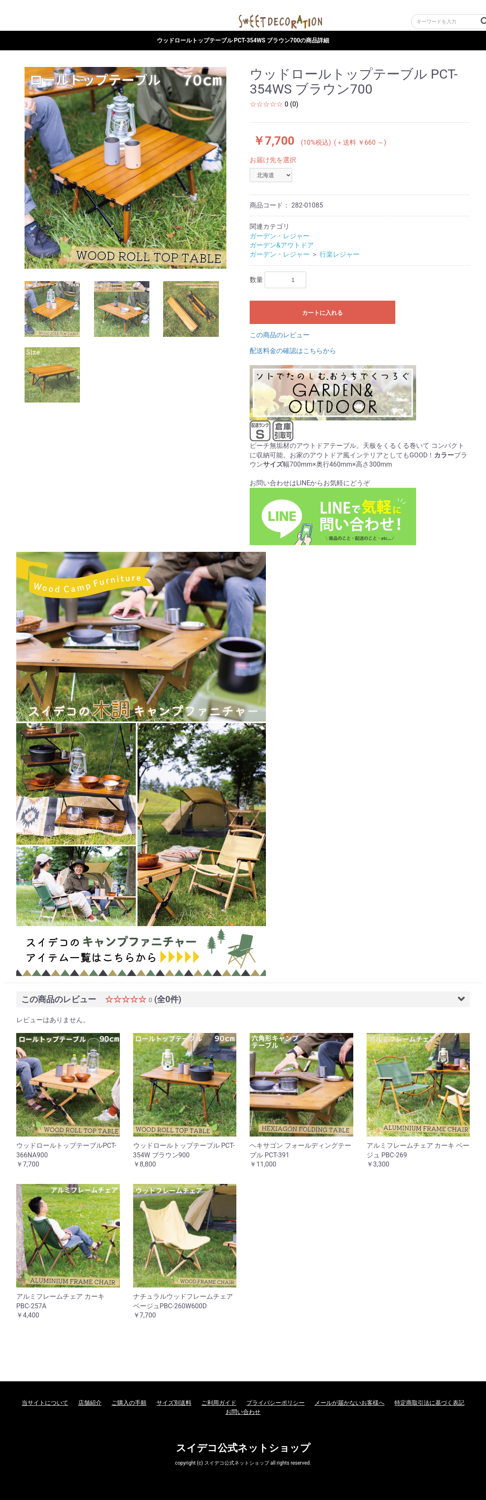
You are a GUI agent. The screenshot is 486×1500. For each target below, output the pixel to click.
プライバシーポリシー (275, 1402)
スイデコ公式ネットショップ (243, 1448)
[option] (125, 168)
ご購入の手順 (129, 1402)
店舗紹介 (90, 1402)
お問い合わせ (243, 1412)
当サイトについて (45, 1402)
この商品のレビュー (280, 335)
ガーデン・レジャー (280, 236)
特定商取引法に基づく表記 (429, 1402)
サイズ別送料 (173, 1402)
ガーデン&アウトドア (282, 245)
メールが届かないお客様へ (349, 1402)
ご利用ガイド (218, 1402)
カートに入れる (322, 312)
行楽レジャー (340, 254)
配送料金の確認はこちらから (293, 351)
